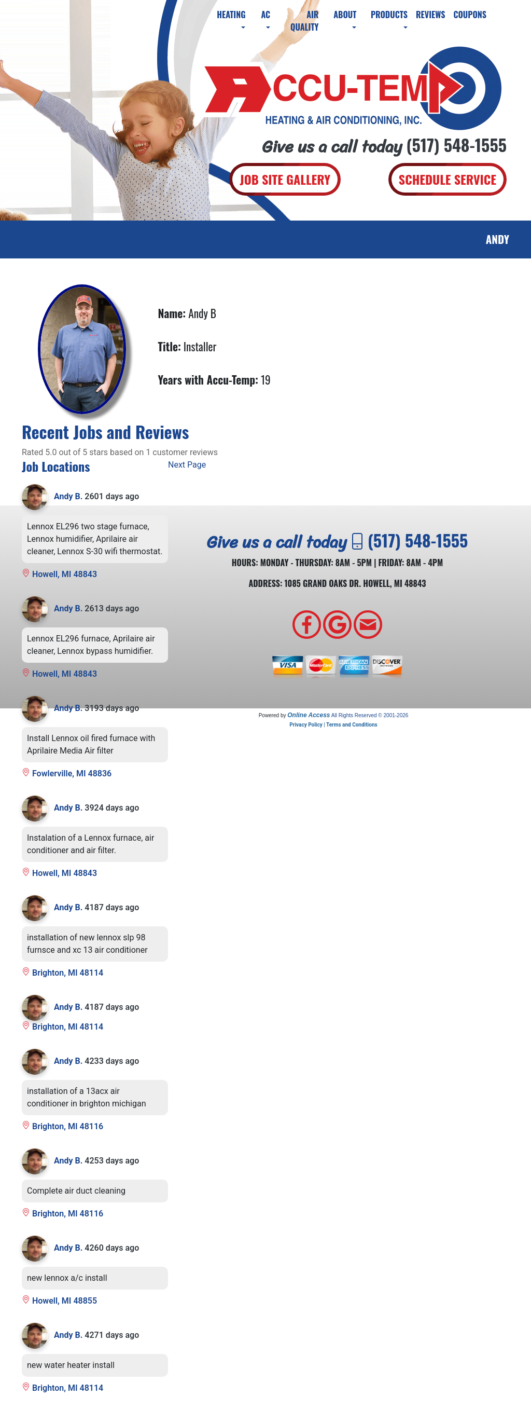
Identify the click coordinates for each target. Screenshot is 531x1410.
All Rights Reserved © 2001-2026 (370, 715)
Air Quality (304, 20)
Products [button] (389, 14)
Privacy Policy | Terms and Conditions (333, 725)
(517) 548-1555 (457, 144)
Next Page (187, 465)
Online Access (308, 715)
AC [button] (265, 14)
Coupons (469, 14)
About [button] (344, 14)
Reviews (430, 14)
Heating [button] (231, 14)
